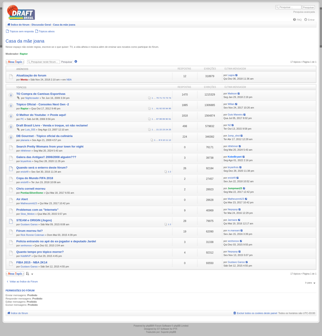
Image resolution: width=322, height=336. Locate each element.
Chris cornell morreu (30, 188)
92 (160, 108)
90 (166, 119)
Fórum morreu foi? (29, 230)
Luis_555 (30, 129)
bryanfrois (26, 161)
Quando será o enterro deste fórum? (42, 167)
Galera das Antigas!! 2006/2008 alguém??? (46, 157)
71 (160, 98)
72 (164, 98)
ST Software (163, 329)
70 (157, 98)
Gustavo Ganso (29, 224)
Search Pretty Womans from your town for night (49, 146)
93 (164, 108)
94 (166, 108)
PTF (175, 329)
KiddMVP (26, 256)
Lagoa (231, 75)
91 (157, 108)
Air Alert (22, 199)
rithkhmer (26, 150)
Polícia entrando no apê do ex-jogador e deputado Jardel (56, 241)
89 (164, 119)
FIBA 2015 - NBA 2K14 (31, 262)
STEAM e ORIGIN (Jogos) (34, 220)
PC (22, 119)
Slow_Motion (28, 213)
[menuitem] (297, 19)
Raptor (24, 53)
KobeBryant (235, 156)
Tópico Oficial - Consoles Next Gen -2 (42, 104)
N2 (229, 125)
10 (164, 140)
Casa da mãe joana (25, 41)
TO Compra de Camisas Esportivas (41, 93)
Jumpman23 (235, 188)
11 (166, 140)
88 (160, 119)
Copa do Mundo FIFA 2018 (34, 178)
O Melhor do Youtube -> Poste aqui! (41, 115)
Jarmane (232, 220)
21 (157, 129)
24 (166, 129)
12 (170, 140)
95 (170, 108)
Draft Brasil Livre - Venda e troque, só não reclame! (52, 125)
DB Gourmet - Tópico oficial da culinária (44, 136)
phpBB (149, 326)
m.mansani (234, 230)
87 (157, 119)
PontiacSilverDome (32, 192)
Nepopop (233, 209)
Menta (24, 79)
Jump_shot (234, 135)
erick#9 (24, 171)
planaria (25, 140)
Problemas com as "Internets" (37, 209)
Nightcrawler (32, 98)
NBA (69, 79)
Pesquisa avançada (304, 12)
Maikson (232, 93)
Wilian (231, 104)
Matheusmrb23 (29, 203)
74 (170, 98)
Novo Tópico (15, 62)
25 (170, 129)
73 (166, 98)
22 (160, 129)
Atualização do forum (31, 75)
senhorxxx (26, 245)
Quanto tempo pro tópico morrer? (40, 252)
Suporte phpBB (168, 332)
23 (164, 129)
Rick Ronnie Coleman (32, 235)
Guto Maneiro (235, 114)
